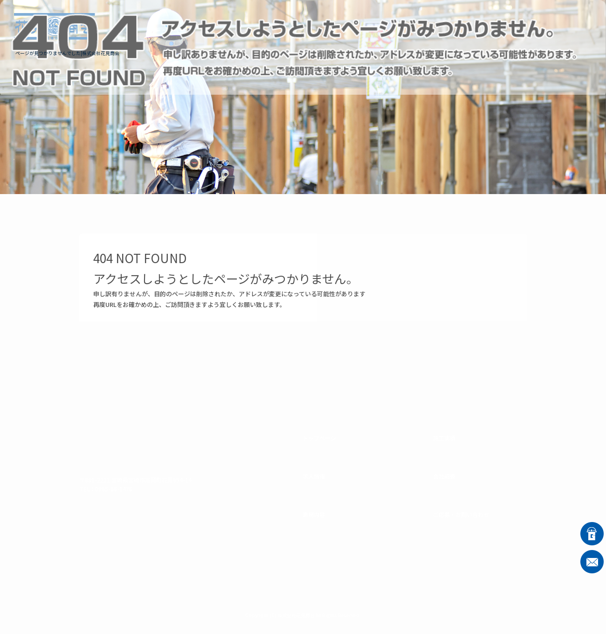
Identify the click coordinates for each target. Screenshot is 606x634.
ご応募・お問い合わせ (545, 26)
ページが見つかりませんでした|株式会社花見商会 (67, 52)
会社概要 (477, 26)
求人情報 (324, 26)
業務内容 (375, 26)
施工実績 (426, 26)
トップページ (265, 26)
